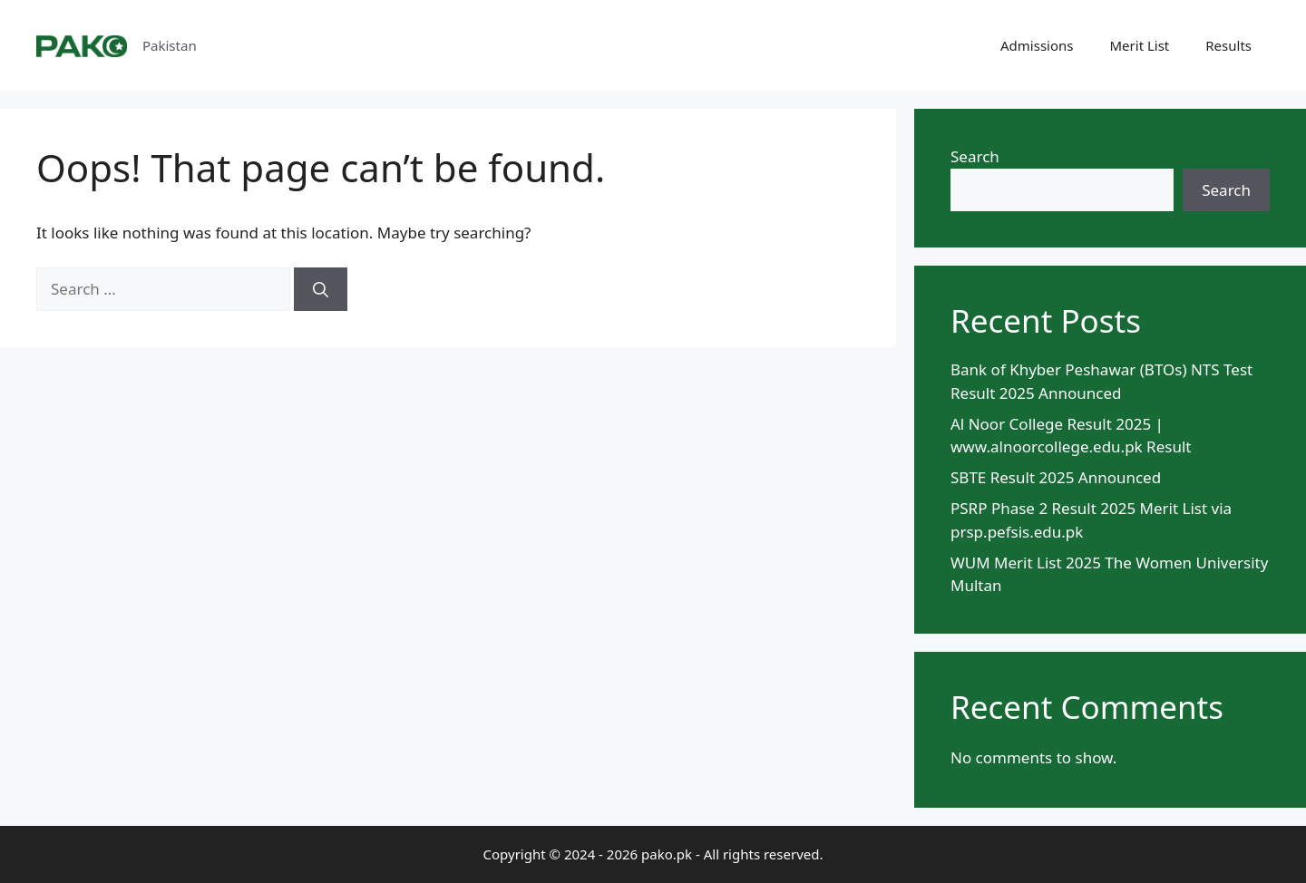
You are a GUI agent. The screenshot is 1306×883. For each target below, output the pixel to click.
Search (974, 156)
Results (1228, 45)
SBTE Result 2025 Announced (1055, 477)
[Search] (320, 289)
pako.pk (666, 854)
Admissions (1036, 45)
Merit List (1140, 45)
